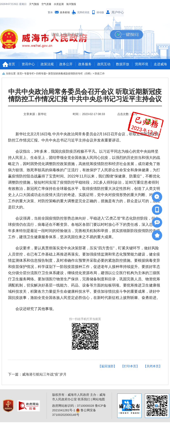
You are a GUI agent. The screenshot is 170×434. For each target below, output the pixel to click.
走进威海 (160, 64)
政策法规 (47, 64)
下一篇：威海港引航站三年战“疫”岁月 (37, 374)
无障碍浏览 (83, 12)
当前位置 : (11, 73)
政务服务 (84, 64)
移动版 (100, 12)
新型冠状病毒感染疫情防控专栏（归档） (70, 73)
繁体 (50, 12)
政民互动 (103, 64)
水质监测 (32, 4)
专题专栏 (29, 73)
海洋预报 (44, 4)
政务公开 (66, 64)
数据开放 (122, 64)
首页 (11, 64)
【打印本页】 (130, 366)
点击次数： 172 (127, 114)
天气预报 (7, 4)
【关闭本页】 (152, 366)
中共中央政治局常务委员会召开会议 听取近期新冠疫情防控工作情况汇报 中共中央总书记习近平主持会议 (85, 95)
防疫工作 (100, 73)
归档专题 (41, 73)
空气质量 (20, 4)
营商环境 (141, 64)
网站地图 (99, 399)
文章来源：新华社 (35, 114)
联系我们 (84, 399)
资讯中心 (28, 64)
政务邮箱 (65, 12)
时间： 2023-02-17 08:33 (89, 114)
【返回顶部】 (107, 366)
